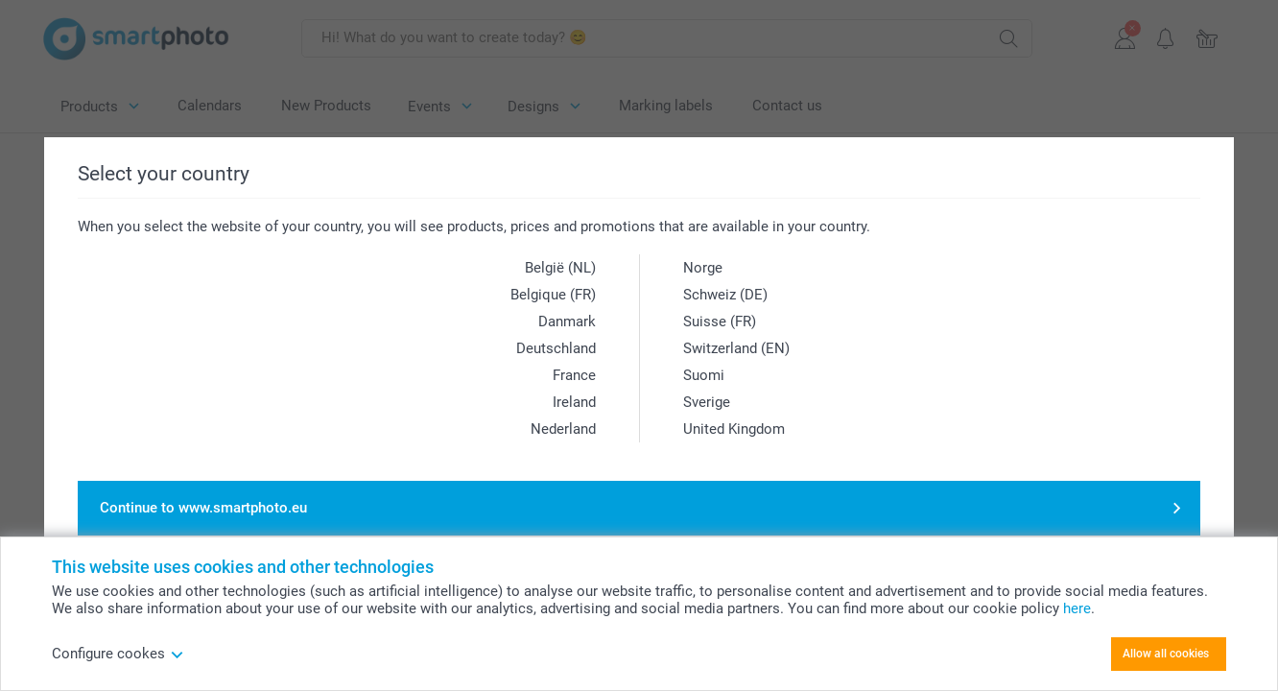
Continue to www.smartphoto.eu (203, 507)
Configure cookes (118, 653)
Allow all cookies (1166, 653)
